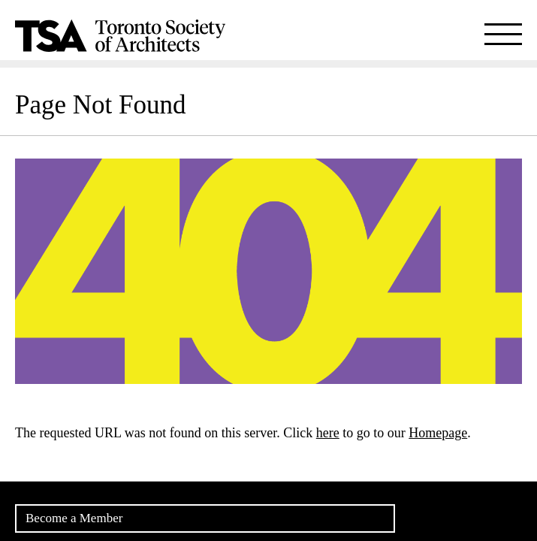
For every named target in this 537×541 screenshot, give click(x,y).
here (327, 432)
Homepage (438, 432)
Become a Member (74, 518)
